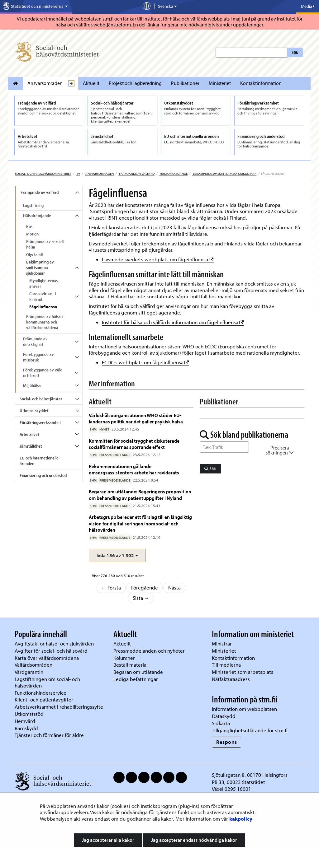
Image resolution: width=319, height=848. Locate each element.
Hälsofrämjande (173, 173)
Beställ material (130, 664)
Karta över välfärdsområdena (47, 658)
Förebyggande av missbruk (38, 357)
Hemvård (25, 721)
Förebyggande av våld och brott (42, 372)
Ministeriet (220, 83)
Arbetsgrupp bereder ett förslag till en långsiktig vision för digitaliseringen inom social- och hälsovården (140, 523)
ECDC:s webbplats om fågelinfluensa (145, 362)
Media (307, 6)
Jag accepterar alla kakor (108, 840)
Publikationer (185, 83)
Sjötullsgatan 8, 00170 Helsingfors (250, 774)
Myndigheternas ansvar (43, 283)
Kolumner (124, 658)
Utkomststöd (29, 714)
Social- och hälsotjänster (41, 399)
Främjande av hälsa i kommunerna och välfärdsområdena (44, 322)
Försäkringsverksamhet (40, 422)
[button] (117, 555)
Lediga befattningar (135, 679)
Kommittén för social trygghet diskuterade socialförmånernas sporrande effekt (134, 443)
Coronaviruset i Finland (42, 296)
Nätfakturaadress (231, 679)
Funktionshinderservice (40, 692)
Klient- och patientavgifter (44, 699)
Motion (32, 234)
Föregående (144, 587)
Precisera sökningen (280, 450)
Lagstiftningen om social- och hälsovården (47, 682)
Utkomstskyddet (34, 410)
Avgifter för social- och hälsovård (51, 650)
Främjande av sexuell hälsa (45, 244)
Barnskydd (26, 728)
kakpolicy (240, 818)
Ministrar (222, 643)
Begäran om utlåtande (138, 672)
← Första (111, 587)
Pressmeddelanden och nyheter (149, 650)
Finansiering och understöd (43, 475)
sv (78, 173)
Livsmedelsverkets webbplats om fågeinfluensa (158, 259)
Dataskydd (224, 716)
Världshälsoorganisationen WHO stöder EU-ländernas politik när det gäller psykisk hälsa (136, 418)
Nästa (174, 587)
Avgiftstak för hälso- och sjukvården (54, 643)
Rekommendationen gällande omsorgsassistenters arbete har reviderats (134, 469)
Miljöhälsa (32, 385)
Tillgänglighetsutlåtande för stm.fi (250, 730)
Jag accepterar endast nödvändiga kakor (194, 840)
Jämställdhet (31, 446)
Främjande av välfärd (136, 173)
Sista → (141, 597)
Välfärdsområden (33, 664)
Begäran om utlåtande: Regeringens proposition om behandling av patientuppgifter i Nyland (140, 494)
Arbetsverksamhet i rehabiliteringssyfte (59, 706)
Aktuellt (91, 83)
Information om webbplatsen (244, 709)
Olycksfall (34, 254)
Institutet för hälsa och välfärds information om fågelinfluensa (173, 322)
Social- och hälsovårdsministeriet (43, 173)
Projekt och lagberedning (135, 83)
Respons (226, 742)
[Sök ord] (224, 447)
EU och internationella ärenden (39, 460)
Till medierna (226, 664)
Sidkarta (221, 723)
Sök (295, 52)
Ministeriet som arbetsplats (242, 672)
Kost (30, 226)
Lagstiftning (33, 205)
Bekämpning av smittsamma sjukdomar (224, 173)
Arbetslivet (29, 434)
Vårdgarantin (29, 672)
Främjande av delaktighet (35, 341)
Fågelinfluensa (43, 307)
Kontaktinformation (261, 83)
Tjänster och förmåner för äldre (49, 735)
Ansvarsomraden (45, 83)
